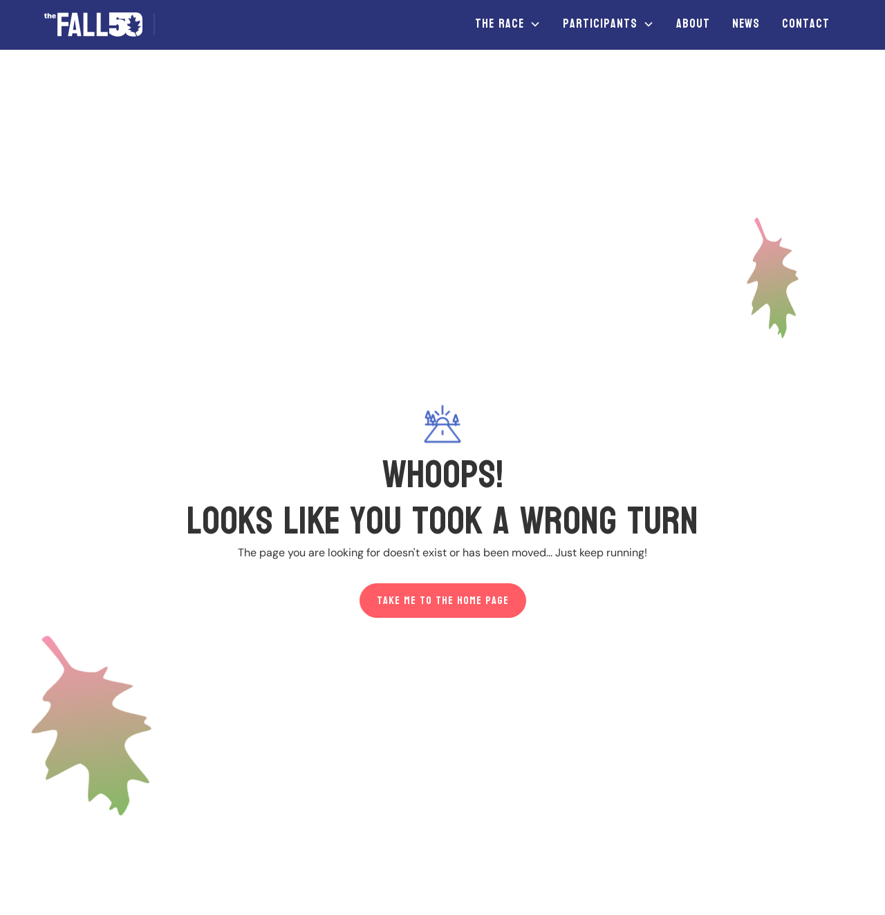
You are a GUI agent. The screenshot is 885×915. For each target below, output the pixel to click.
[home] (105, 24)
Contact (806, 24)
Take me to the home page (443, 600)
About (693, 24)
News (746, 24)
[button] (508, 24)
